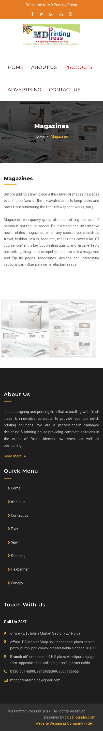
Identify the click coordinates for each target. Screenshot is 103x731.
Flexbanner (19, 569)
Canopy (16, 583)
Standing (17, 556)
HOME (15, 67)
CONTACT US (64, 90)
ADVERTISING (24, 90)
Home (40, 137)
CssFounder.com (81, 717)
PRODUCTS (78, 67)
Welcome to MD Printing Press (51, 5)
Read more (15, 456)
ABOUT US (44, 67)
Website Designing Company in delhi (65, 723)
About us (17, 502)
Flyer (14, 529)
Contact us (19, 515)
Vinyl (14, 542)
